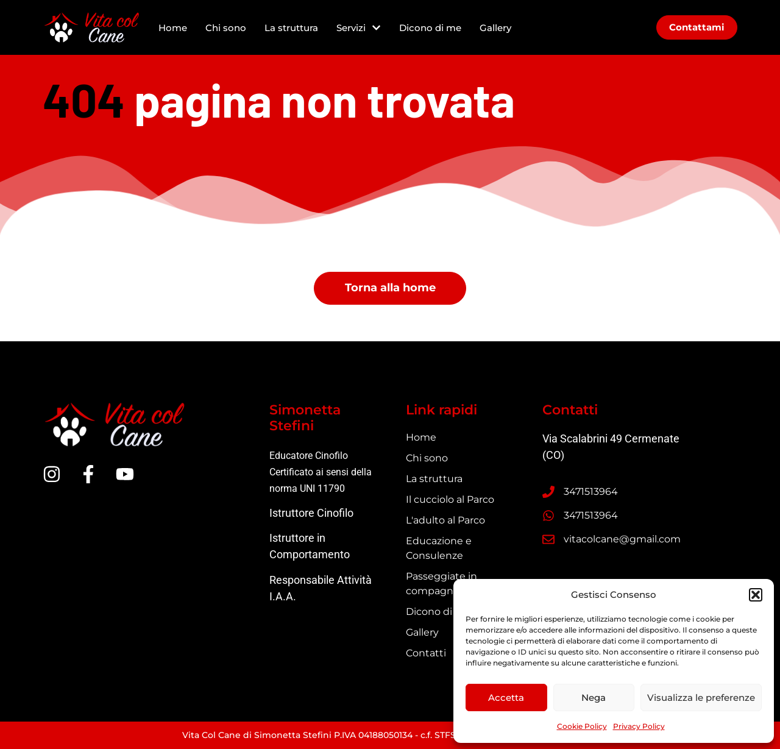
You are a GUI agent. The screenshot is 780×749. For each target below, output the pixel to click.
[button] (756, 595)
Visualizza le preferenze (701, 697)
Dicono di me (430, 28)
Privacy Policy (639, 726)
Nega (593, 697)
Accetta (506, 697)
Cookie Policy (582, 726)
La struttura (291, 28)
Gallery (495, 28)
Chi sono (225, 28)
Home (172, 28)
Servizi (358, 27)
